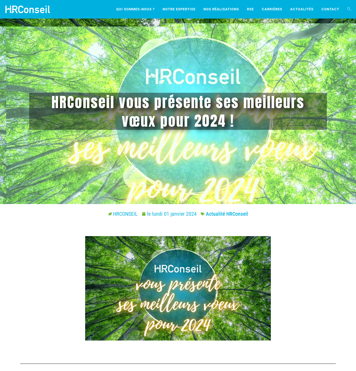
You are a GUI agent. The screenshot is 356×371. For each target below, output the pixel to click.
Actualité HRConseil (227, 214)
